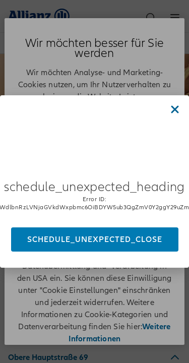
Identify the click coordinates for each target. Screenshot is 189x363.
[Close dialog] (175, 109)
